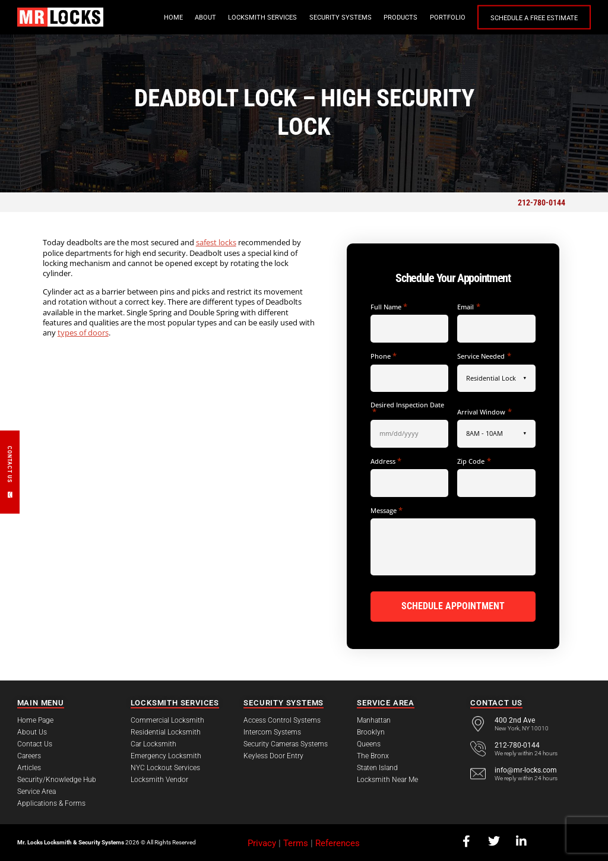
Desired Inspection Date (407, 408)
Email (468, 306)
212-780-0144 (541, 202)
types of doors (83, 332)
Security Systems (340, 17)
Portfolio (448, 17)
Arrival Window (484, 412)
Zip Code (473, 461)
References (337, 842)
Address (385, 461)
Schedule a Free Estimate (534, 18)
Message (386, 510)
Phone (383, 356)
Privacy (262, 842)
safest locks (216, 242)
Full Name (388, 306)
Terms (295, 842)
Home (173, 17)
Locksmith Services (262, 17)
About (205, 17)
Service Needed (484, 356)
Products (400, 17)
